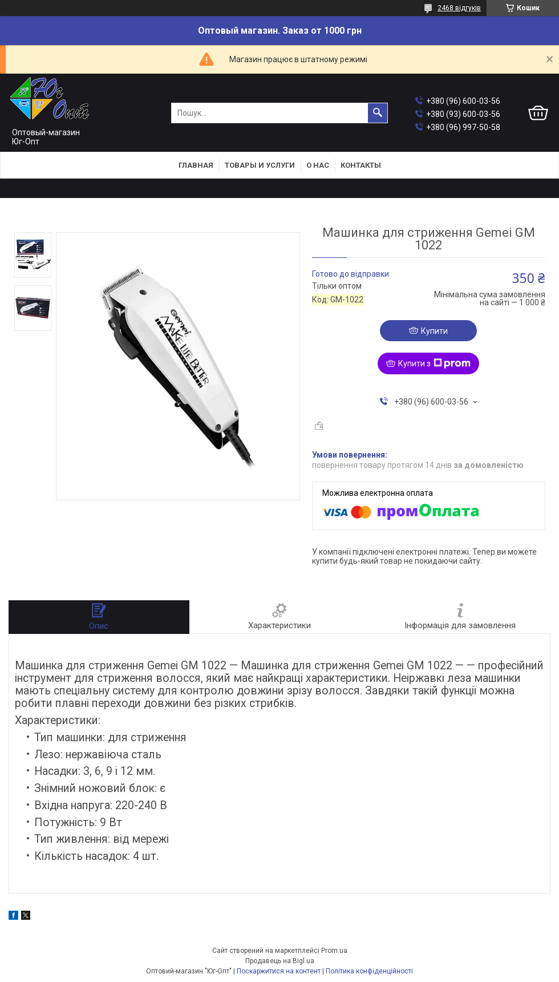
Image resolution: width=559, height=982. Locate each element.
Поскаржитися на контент (279, 971)
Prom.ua (334, 951)
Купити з (434, 363)
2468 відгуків (459, 8)
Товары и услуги (260, 165)
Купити (434, 331)
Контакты (361, 165)
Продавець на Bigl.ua (279, 961)
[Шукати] (377, 113)
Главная (196, 165)
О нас (317, 165)
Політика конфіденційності (369, 971)
